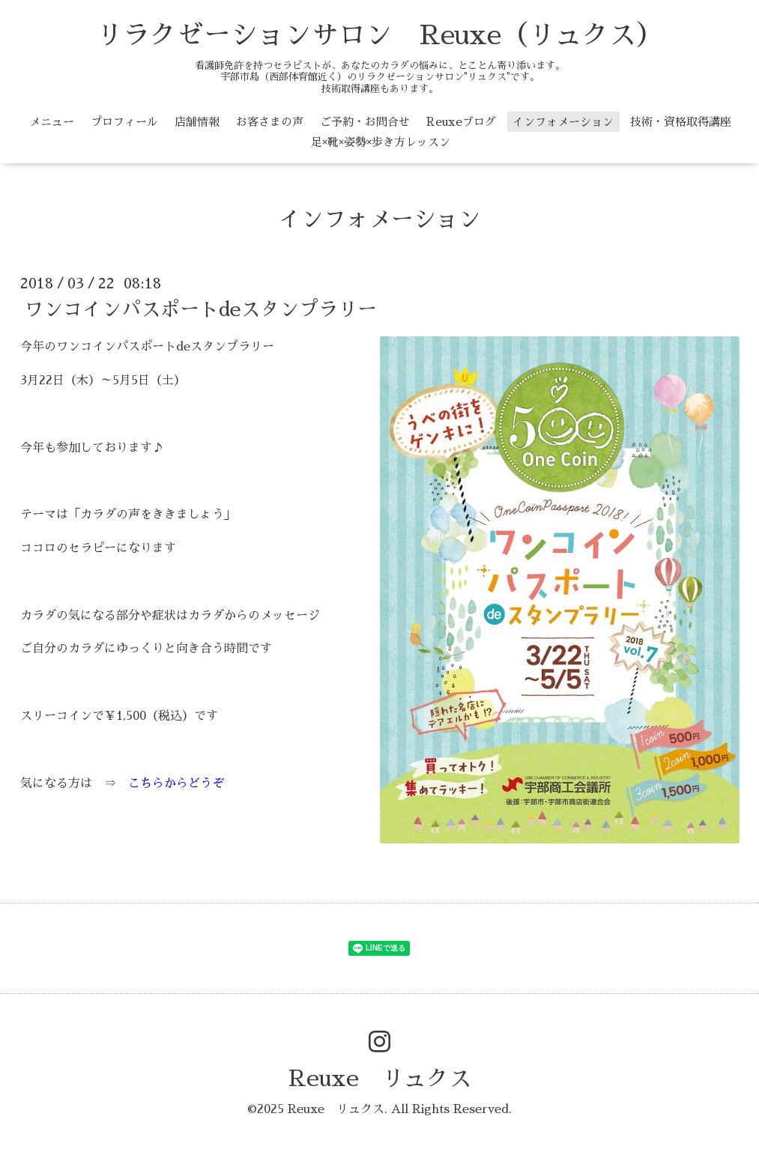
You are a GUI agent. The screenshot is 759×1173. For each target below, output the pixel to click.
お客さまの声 (269, 121)
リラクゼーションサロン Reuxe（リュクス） (379, 35)
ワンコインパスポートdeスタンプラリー (200, 309)
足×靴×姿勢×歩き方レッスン (380, 142)
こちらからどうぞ (176, 783)
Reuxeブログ (461, 121)
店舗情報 (197, 121)
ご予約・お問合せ (365, 121)
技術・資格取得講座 (680, 121)
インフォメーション (563, 121)
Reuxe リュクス (379, 1078)
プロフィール (124, 121)
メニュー (51, 121)
